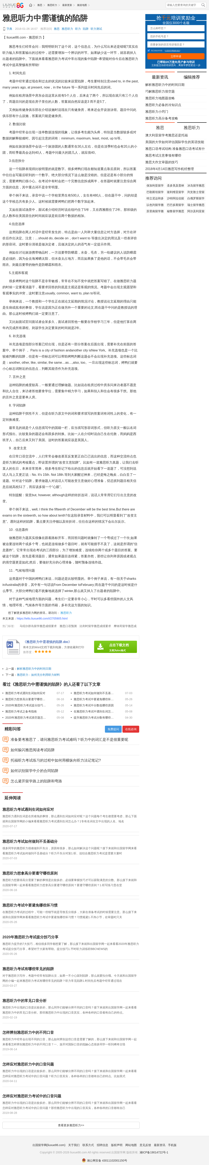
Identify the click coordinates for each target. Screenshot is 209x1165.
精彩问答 (12, 729)
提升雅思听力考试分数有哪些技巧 (94, 717)
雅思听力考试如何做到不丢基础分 (94, 693)
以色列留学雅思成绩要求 (155, 205)
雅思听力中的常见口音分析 (24, 1001)
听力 (78, 28)
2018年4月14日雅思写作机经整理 (169, 169)
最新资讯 (159, 1145)
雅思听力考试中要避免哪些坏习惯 (94, 699)
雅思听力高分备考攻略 (161, 118)
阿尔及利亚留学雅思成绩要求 (196, 212)
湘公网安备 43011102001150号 (104, 1160)
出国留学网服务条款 (172, 51)
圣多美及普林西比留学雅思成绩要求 (175, 186)
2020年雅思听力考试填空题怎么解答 (25, 717)
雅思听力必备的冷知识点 (163, 105)
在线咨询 (131, 729)
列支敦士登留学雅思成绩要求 (196, 192)
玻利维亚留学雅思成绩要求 (175, 192)
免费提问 (113, 729)
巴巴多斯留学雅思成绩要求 (175, 205)
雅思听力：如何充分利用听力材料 (38, 674)
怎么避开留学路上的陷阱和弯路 (36, 781)
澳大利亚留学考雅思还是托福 (166, 135)
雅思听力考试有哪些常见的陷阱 (28, 969)
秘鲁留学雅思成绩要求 (175, 212)
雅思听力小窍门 (156, 111)
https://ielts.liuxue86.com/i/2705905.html (42, 618)
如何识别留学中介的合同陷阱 (34, 771)
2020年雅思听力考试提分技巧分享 (25, 705)
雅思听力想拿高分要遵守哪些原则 (25, 699)
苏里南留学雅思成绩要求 (155, 212)
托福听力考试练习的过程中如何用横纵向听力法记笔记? (56, 760)
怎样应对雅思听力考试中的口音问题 (31, 1096)
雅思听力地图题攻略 (160, 98)
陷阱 (86, 28)
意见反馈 (145, 1145)
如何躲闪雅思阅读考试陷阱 (33, 750)
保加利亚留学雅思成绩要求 (155, 186)
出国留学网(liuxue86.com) (49, 1145)
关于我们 (74, 1145)
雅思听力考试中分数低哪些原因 (94, 705)
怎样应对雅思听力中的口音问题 (28, 1064)
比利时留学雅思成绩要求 (95, 626)
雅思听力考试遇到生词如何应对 (25, 693)
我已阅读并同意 (154, 51)
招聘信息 (102, 1145)
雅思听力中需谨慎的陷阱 (45, 18)
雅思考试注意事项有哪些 (163, 155)
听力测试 (96, 28)
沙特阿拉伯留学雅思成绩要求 (175, 199)
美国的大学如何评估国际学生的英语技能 (174, 142)
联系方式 (88, 1145)
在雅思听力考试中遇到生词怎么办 (94, 711)
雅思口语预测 (68, 626)
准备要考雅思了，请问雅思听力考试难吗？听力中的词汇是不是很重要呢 (69, 740)
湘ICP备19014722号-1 (154, 1152)
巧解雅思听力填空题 (160, 91)
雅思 (39, 5)
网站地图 (131, 1145)
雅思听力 (52, 5)
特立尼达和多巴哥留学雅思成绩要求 (155, 199)
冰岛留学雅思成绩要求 (196, 186)
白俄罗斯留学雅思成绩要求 (196, 199)
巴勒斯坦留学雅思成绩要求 (155, 192)
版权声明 (116, 1145)
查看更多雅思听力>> (71, 1125)
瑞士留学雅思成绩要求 (196, 205)
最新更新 (67, 5)
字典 (9, 28)
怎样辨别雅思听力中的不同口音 (28, 1032)
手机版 (172, 1145)
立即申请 (176, 56)
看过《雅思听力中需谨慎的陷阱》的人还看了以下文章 (51, 684)
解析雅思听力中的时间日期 (34, 668)
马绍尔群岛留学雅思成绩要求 (38, 626)
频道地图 (82, 5)
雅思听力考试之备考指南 (21, 711)
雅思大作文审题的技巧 (161, 162)
